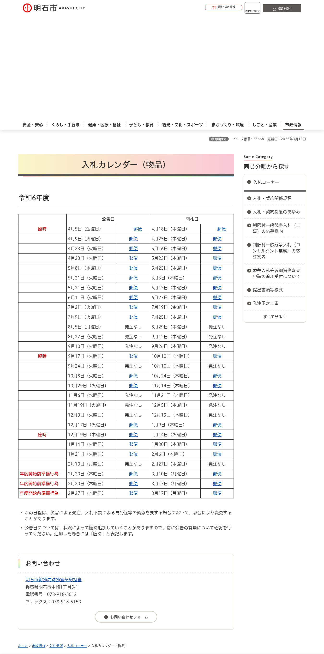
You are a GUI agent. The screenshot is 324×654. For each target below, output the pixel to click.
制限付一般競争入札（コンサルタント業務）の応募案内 (276, 145)
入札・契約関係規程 (272, 93)
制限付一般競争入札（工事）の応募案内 (276, 123)
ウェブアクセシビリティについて (124, 557)
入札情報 (56, 540)
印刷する (221, 33)
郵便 (137, 123)
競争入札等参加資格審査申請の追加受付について (276, 168)
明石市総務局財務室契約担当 (53, 474)
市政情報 (38, 540)
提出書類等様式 (268, 184)
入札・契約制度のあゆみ (276, 106)
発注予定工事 (266, 198)
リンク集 (239, 557)
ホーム (23, 540)
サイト (273, 557)
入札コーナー (266, 77)
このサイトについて (57, 557)
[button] (205, 7)
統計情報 (176, 630)
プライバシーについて (192, 557)
